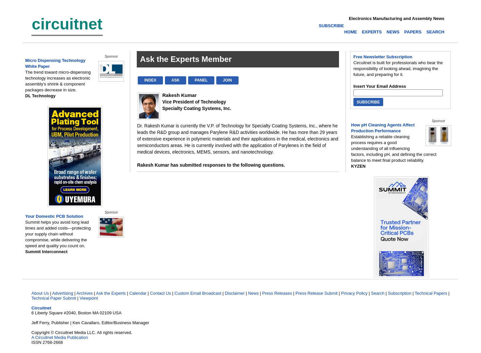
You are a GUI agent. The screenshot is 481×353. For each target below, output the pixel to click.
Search (377, 293)
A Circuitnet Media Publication (59, 337)
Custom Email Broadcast (197, 293)
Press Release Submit (316, 293)
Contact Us (160, 293)
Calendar (138, 293)
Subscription (400, 293)
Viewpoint (89, 298)
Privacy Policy (354, 293)
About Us (40, 293)
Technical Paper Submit (53, 298)
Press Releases (277, 293)
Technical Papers (431, 293)
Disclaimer (235, 293)
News (253, 293)
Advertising (62, 293)
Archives (85, 293)
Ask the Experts (111, 293)
